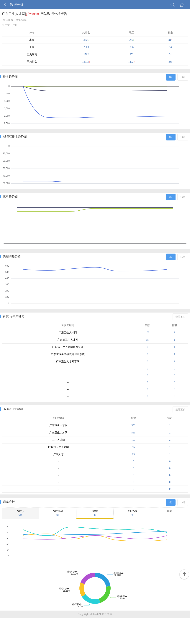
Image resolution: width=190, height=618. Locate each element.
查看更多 (180, 316)
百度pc (20, 513)
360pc (95, 513)
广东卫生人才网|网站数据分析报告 (34, 14)
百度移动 (57, 513)
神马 (169, 513)
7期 (171, 77)
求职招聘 (21, 20)
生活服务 (8, 20)
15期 (182, 77)
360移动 (132, 513)
